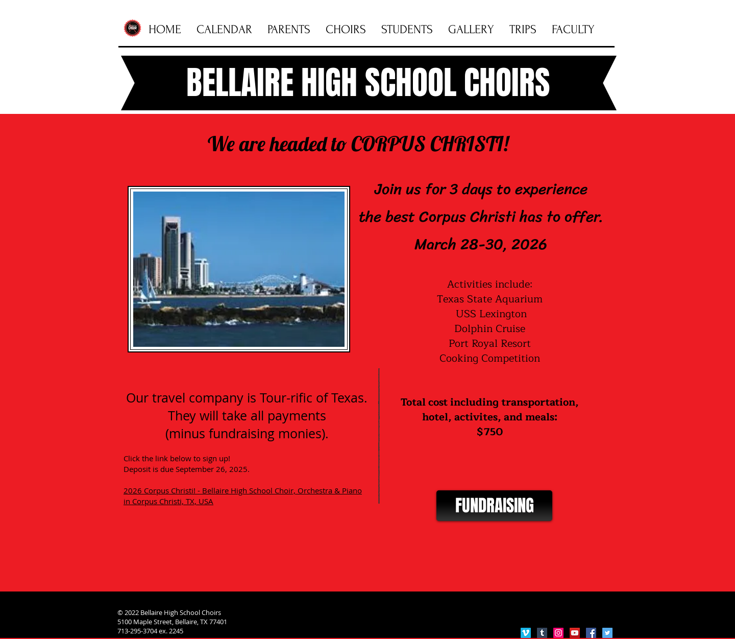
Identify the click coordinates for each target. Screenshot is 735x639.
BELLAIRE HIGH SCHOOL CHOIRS (368, 83)
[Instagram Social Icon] (558, 633)
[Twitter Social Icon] (607, 633)
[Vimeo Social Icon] (526, 633)
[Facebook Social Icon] (591, 633)
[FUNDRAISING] (494, 505)
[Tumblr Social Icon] (542, 633)
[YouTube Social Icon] (575, 633)
